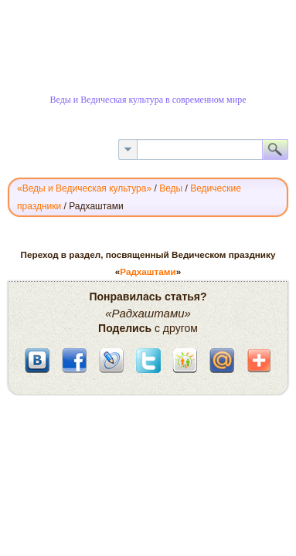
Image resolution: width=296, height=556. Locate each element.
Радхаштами (147, 271)
